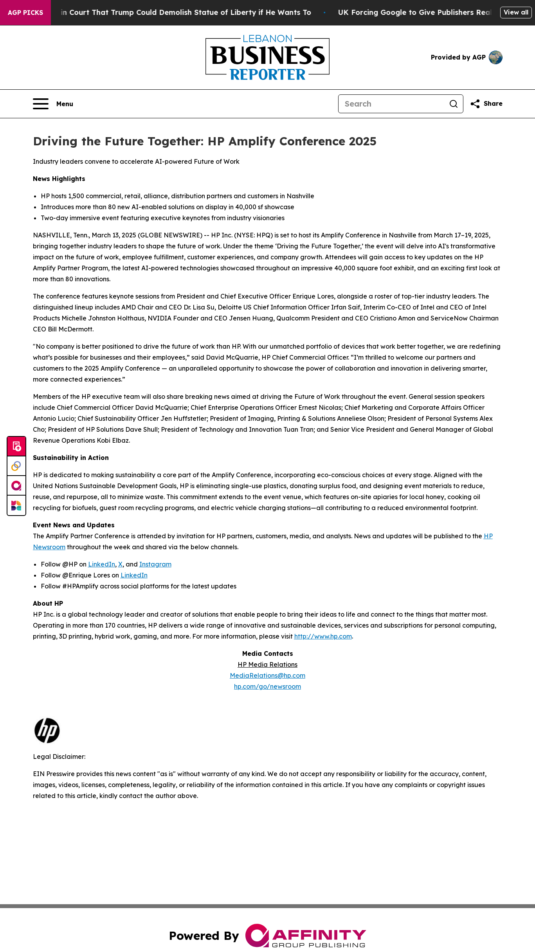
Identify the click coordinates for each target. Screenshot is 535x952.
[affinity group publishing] (16, 486)
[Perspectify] (16, 466)
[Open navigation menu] (53, 104)
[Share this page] (486, 104)
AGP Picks (25, 12)
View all (516, 12)
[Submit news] (16, 446)
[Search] (391, 104)
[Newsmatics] (16, 505)
